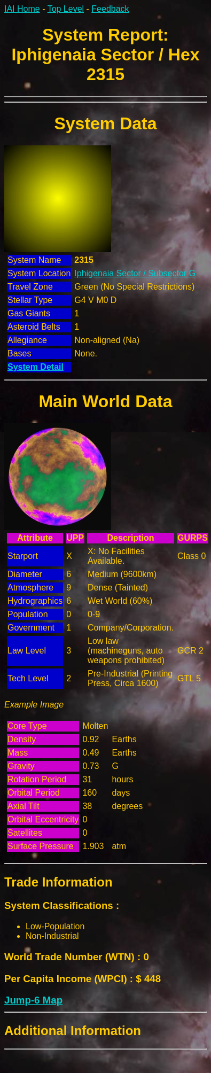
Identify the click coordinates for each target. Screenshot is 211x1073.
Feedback (110, 8)
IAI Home (22, 8)
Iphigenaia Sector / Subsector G (135, 273)
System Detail (35, 366)
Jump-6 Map (33, 1000)
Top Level (66, 8)
